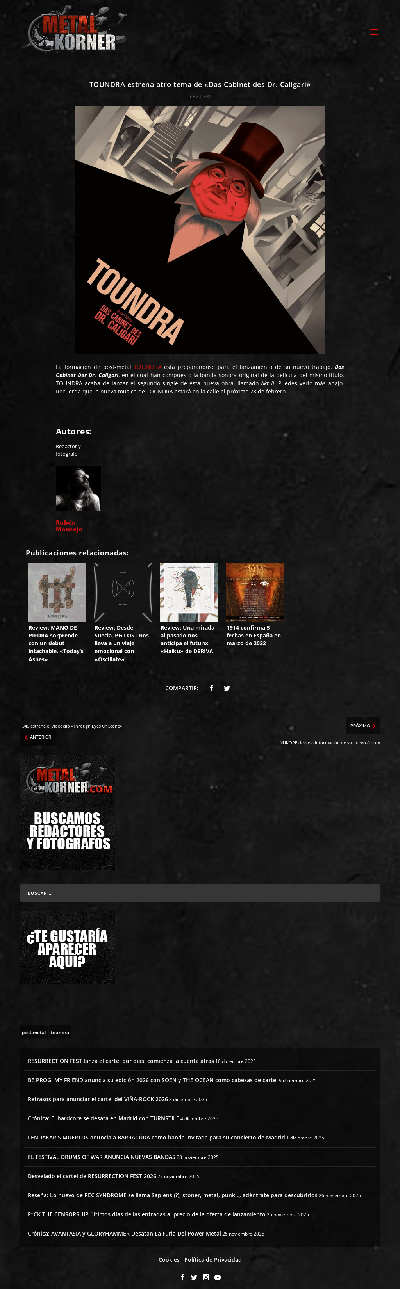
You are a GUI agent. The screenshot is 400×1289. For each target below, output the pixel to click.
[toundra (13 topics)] (60, 1026)
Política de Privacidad (213, 1254)
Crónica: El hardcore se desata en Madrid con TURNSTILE (103, 1113)
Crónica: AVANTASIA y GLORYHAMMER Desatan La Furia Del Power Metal (124, 1228)
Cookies (169, 1254)
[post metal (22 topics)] (34, 1026)
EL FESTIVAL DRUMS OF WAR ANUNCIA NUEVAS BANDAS (101, 1151)
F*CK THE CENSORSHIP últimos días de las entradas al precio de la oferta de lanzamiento (147, 1209)
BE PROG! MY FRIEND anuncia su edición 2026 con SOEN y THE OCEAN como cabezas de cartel (153, 1075)
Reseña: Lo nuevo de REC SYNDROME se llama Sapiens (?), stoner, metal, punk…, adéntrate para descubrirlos (173, 1190)
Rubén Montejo (69, 520)
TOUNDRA (147, 361)
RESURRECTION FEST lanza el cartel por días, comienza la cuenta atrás (121, 1055)
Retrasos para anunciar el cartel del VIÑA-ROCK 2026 (98, 1094)
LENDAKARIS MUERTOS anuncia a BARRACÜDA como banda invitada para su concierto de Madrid (156, 1132)
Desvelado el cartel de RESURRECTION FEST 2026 (92, 1171)
